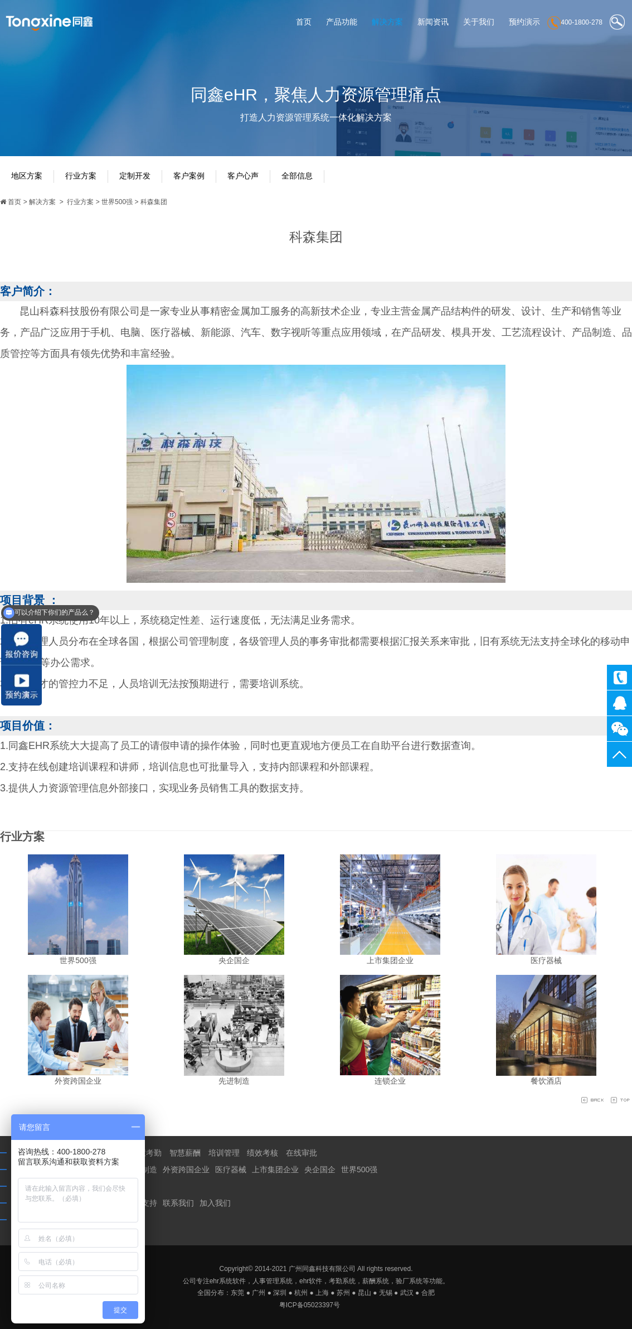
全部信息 (297, 175)
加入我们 (215, 1202)
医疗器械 (546, 959)
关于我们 (478, 21)
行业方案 (80, 175)
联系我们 (178, 1202)
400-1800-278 (619, 677)
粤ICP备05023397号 (309, 1305)
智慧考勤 (146, 1152)
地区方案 (26, 175)
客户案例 (189, 175)
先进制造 (234, 1080)
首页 (304, 21)
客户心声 (243, 175)
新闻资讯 (433, 21)
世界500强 (117, 202)
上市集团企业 (390, 959)
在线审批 (301, 1152)
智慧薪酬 (185, 1152)
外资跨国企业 (78, 1080)
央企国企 (234, 959)
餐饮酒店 (546, 1080)
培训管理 (224, 1152)
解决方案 (387, 21)
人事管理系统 (272, 1280)
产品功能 (341, 21)
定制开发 (134, 175)
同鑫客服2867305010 (619, 703)
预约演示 (524, 21)
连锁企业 (390, 1080)
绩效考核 (262, 1152)
